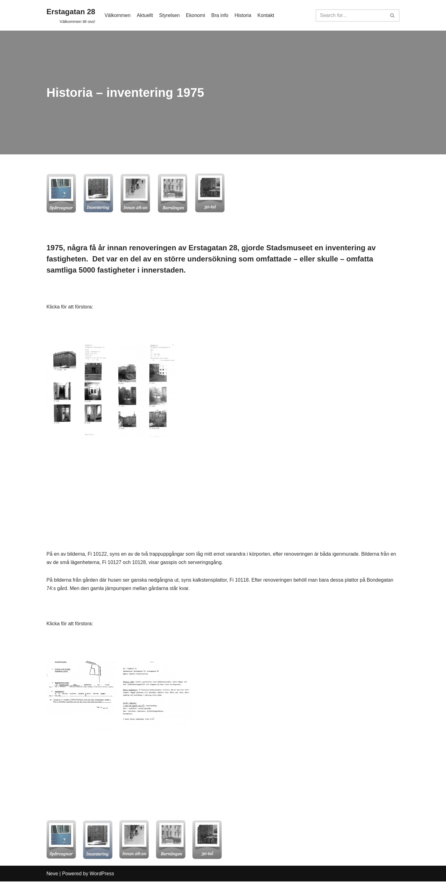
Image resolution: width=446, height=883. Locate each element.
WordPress (102, 875)
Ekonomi (195, 15)
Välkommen (117, 15)
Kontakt (266, 15)
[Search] (351, 15)
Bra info (220, 15)
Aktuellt (145, 15)
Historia (243, 15)
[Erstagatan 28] (70, 15)
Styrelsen (169, 15)
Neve (52, 875)
